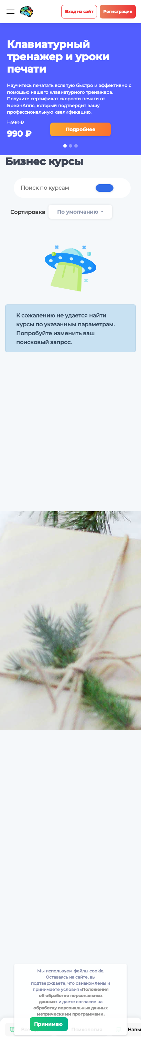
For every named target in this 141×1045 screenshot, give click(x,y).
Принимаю (49, 1024)
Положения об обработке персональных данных (74, 995)
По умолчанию (78, 212)
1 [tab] (65, 146)
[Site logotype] (26, 11)
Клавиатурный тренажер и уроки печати (58, 56)
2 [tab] (70, 146)
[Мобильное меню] (10, 12)
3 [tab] (76, 146)
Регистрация (117, 11)
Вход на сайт (79, 11)
